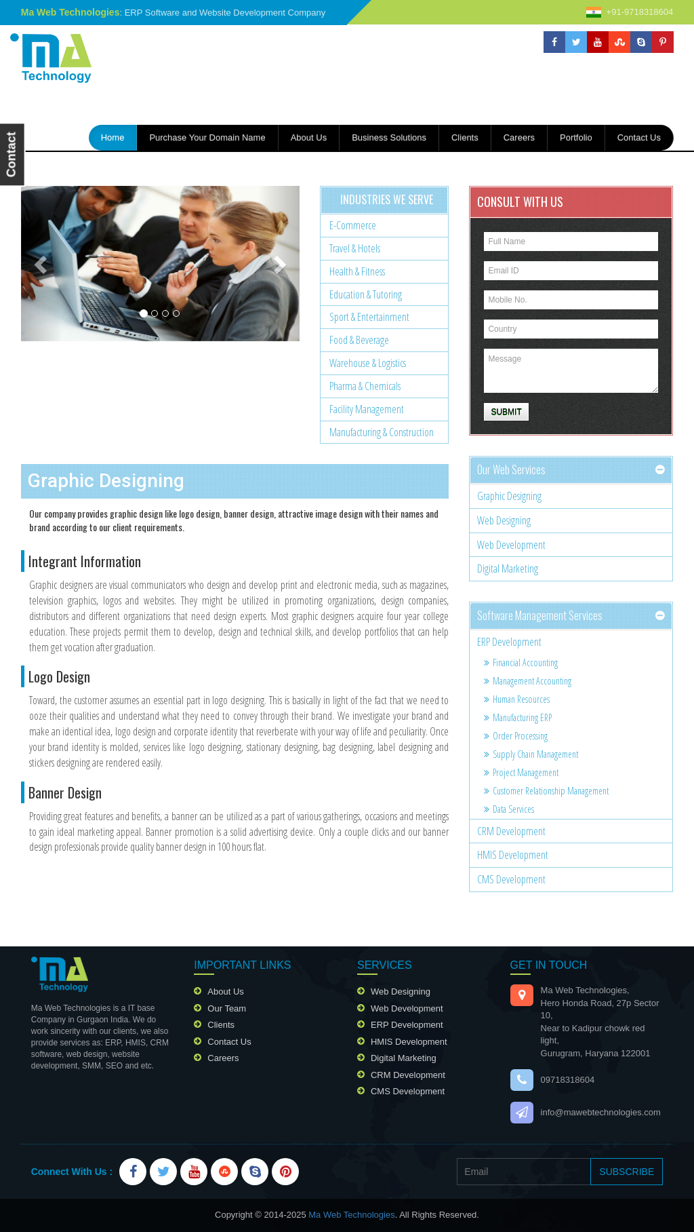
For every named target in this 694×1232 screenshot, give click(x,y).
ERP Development (509, 641)
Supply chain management (531, 754)
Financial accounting (521, 662)
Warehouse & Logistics (367, 362)
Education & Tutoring (365, 294)
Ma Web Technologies (351, 1215)
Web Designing (504, 520)
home (119, 136)
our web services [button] (511, 469)
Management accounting (527, 680)
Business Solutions (389, 137)
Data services (509, 809)
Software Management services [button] (540, 615)
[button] (42, 263)
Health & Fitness (357, 271)
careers (519, 137)
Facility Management (366, 409)
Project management (521, 772)
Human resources (517, 699)
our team (226, 1008)
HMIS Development (512, 854)
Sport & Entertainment (369, 316)
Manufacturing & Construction (381, 432)
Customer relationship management (546, 790)
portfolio (576, 137)
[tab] (571, 470)
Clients (464, 137)
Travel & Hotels (354, 248)
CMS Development (511, 879)
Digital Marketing (507, 568)
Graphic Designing (509, 495)
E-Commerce (352, 225)
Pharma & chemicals (365, 386)
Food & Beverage (359, 339)
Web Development (511, 544)
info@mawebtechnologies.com (601, 1112)
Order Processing (516, 735)
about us (309, 137)
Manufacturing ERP (518, 717)
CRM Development (511, 831)
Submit (506, 412)
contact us (639, 137)
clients (220, 1025)
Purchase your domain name (207, 137)
